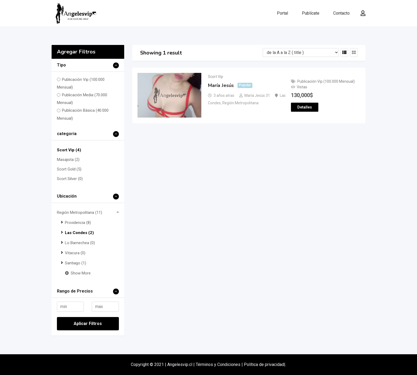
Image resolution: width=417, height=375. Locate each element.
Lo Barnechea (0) (80, 242)
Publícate (310, 13)
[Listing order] (301, 52)
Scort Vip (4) (69, 150)
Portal (282, 13)
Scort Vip (215, 76)
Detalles (304, 107)
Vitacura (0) (75, 253)
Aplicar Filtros (88, 323)
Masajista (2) (68, 159)
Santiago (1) (75, 263)
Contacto (341, 13)
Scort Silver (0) (70, 178)
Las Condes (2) (79, 232)
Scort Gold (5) (69, 169)
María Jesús (221, 85)
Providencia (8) (78, 222)
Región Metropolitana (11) (79, 212)
